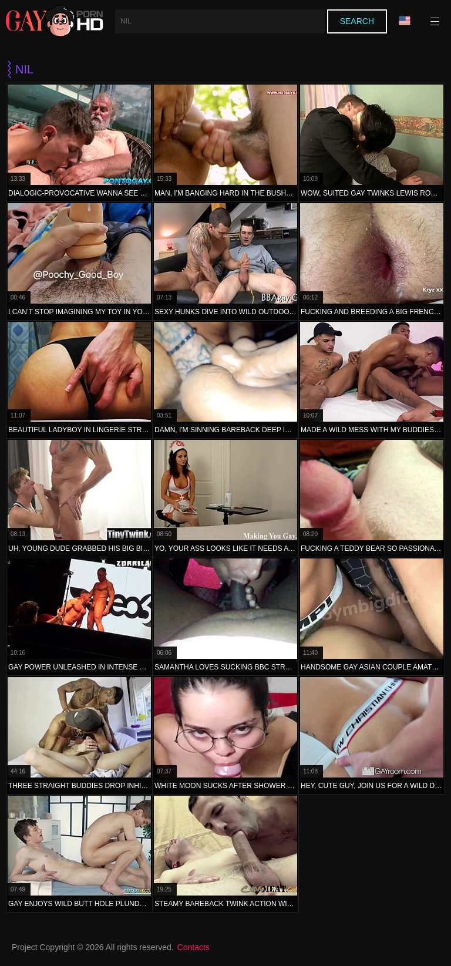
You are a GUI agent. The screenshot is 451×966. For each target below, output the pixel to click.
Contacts (193, 947)
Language (404, 20)
